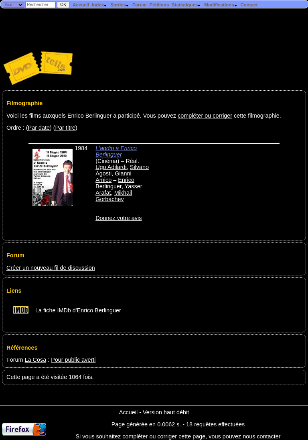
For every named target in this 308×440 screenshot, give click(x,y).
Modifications (220, 4)
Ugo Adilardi (111, 167)
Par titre (65, 127)
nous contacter (261, 436)
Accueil (81, 4)
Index (99, 4)
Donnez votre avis (118, 218)
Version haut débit (166, 412)
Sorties (120, 4)
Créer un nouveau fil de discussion (50, 268)
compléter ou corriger (205, 115)
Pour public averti (73, 359)
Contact (248, 4)
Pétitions (159, 4)
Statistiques (186, 4)
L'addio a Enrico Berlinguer (116, 151)
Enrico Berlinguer (114, 183)
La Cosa (36, 359)
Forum (139, 4)
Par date (39, 127)
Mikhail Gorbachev (113, 195)
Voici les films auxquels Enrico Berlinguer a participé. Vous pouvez (92, 115)
